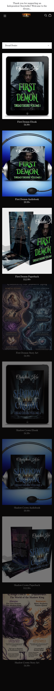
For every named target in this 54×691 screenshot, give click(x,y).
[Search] (45, 15)
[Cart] (51, 15)
